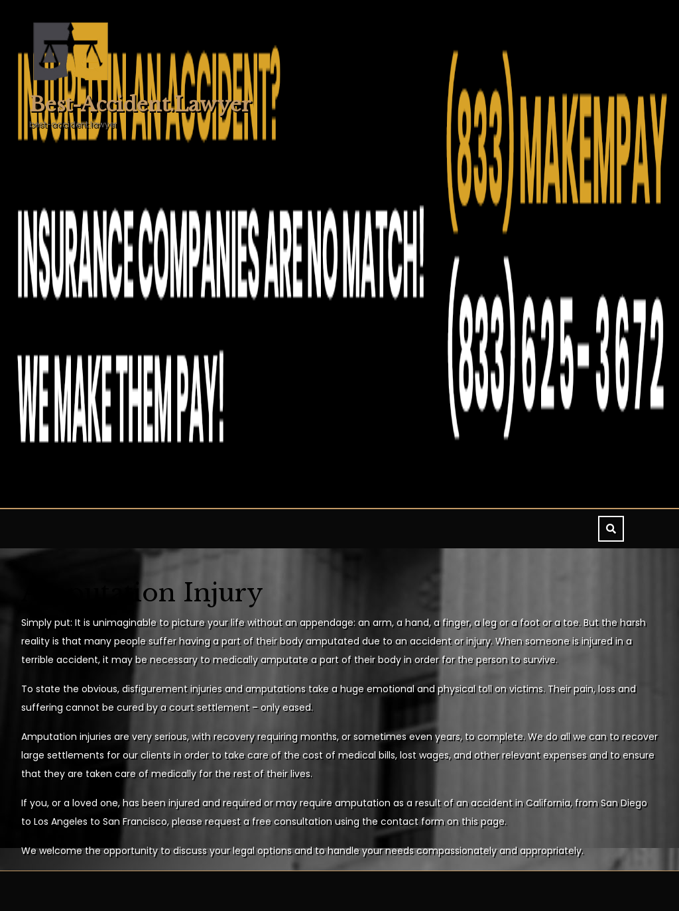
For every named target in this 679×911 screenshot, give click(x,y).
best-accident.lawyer (140, 104)
